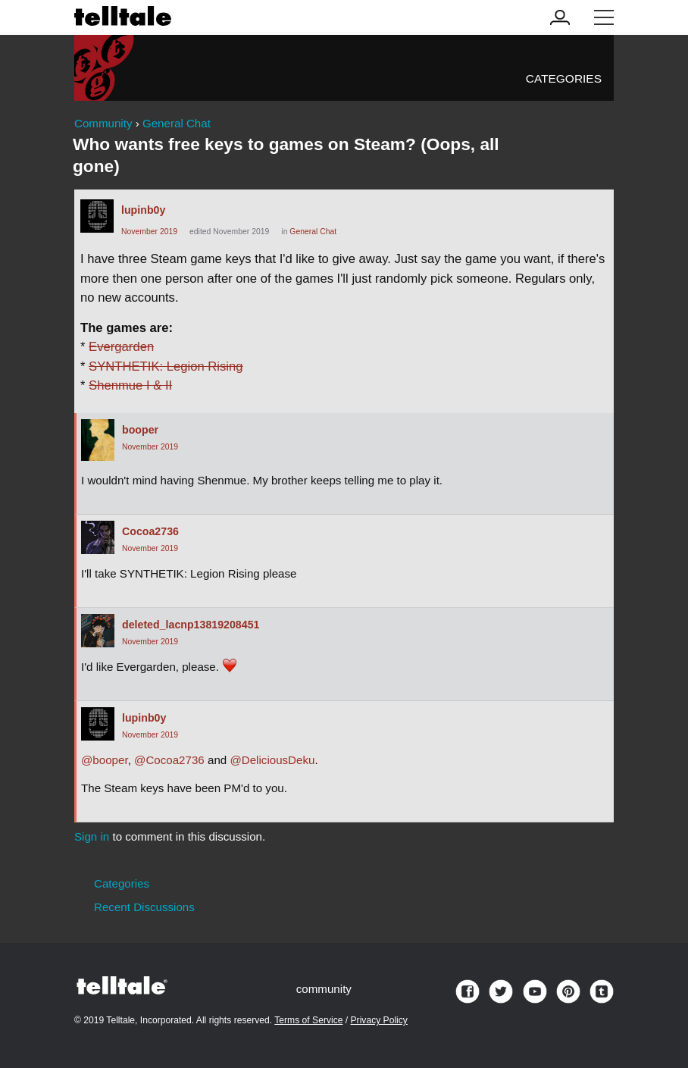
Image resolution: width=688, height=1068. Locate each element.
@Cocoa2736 (169, 759)
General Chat (312, 231)
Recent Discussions (144, 906)
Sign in (91, 836)
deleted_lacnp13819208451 (190, 625)
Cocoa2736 (150, 531)
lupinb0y (143, 210)
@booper (104, 759)
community (324, 988)
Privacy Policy (379, 1020)
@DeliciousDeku (272, 759)
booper (140, 430)
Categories (564, 78)
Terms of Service (308, 1020)
